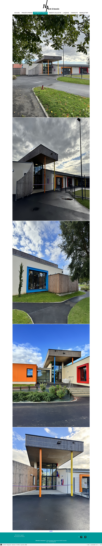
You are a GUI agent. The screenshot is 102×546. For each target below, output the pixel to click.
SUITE (50, 531)
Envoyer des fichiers (20, 536)
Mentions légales (20, 535)
